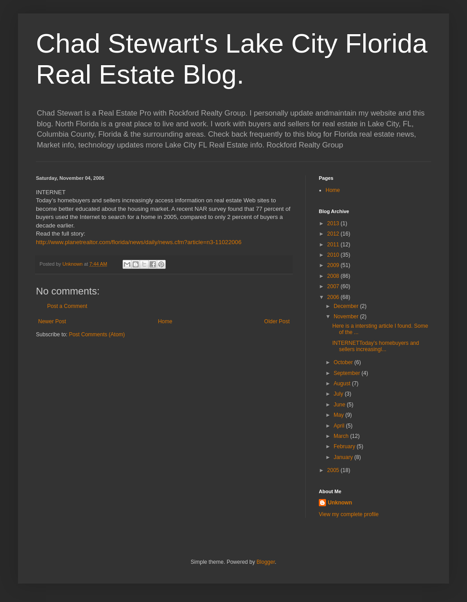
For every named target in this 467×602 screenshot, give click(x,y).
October (344, 362)
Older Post (277, 321)
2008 (334, 276)
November (347, 316)
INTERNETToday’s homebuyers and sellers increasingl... (375, 346)
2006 (334, 297)
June (340, 404)
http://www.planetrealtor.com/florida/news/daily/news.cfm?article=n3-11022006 (139, 242)
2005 (334, 470)
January (344, 457)
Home (165, 321)
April (340, 426)
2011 (334, 244)
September (347, 373)
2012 (334, 234)
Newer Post (52, 321)
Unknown (340, 502)
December (347, 306)
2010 (334, 255)
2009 (334, 265)
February (345, 446)
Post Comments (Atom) (97, 334)
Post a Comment (67, 306)
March (342, 436)
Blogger (265, 562)
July (339, 394)
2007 (334, 286)
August (343, 383)
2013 (334, 223)
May (339, 415)
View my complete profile (349, 514)
